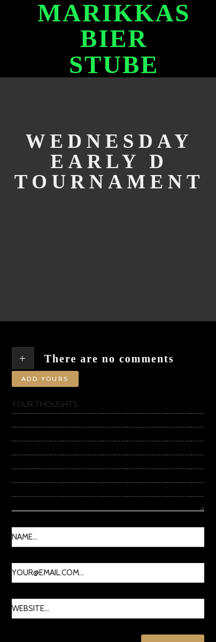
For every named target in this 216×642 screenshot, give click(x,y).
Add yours (45, 379)
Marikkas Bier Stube (113, 38)
